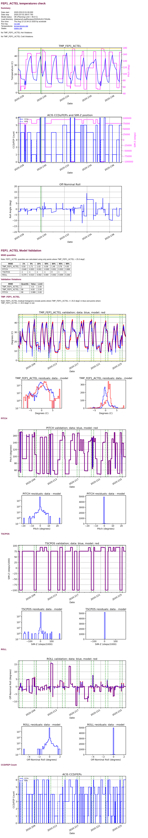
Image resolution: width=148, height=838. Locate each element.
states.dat (18, 28)
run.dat (17, 24)
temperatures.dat (21, 26)
